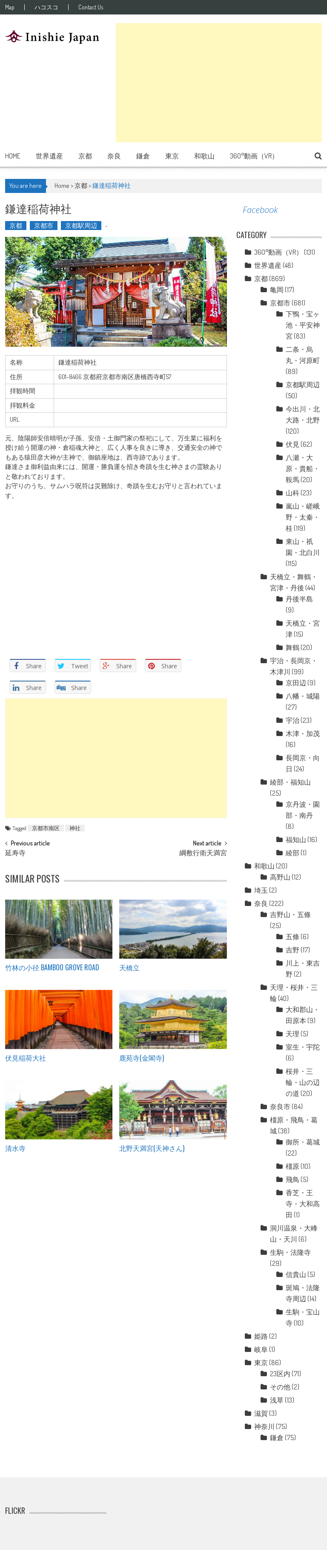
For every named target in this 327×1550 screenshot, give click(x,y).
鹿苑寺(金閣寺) (141, 1058)
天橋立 (129, 967)
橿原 (292, 1166)
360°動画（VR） (254, 156)
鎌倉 (143, 156)
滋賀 (261, 1413)
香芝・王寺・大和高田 (303, 1203)
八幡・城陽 (303, 696)
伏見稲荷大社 (25, 1058)
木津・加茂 (303, 733)
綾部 (292, 852)
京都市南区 (46, 828)
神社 (74, 828)
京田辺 (296, 683)
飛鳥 (292, 1179)
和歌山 (204, 156)
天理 (292, 1033)
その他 (280, 1387)
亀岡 (277, 289)
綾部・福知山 (290, 782)
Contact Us (90, 7)
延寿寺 (15, 853)
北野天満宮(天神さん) (151, 1148)
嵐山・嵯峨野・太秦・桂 (303, 517)
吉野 (292, 950)
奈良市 (280, 1106)
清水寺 (15, 1148)
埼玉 (261, 890)
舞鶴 (292, 647)
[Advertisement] (219, 82)
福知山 (296, 839)
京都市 (43, 225)
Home (12, 156)
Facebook (260, 210)
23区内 (280, 1373)
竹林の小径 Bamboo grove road (52, 967)
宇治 (292, 720)
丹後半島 (299, 599)
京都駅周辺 (81, 225)
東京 (172, 156)
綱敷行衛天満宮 (203, 853)
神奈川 (264, 1426)
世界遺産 (49, 156)
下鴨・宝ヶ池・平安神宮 (303, 325)
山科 (292, 493)
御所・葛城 (303, 1142)
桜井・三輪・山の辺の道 (303, 1082)
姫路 (261, 1336)
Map (9, 7)
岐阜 (261, 1349)
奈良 (114, 156)
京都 (85, 156)
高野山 (280, 877)
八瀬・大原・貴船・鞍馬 (303, 468)
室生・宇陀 (303, 1047)
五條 (292, 936)
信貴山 (296, 1274)
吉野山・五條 (290, 914)
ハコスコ (46, 7)
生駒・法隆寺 (290, 1252)
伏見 (292, 444)
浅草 (277, 1400)
